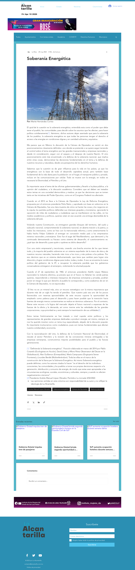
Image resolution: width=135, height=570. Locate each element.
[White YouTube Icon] (40, 555)
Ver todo (116, 421)
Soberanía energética (61, 389)
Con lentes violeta (46, 37)
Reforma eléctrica (97, 389)
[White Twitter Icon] (34, 555)
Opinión (30, 395)
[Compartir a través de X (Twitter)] (33, 402)
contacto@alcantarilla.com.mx (33, 564)
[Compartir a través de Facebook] (28, 402)
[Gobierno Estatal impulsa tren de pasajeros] (32, 434)
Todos (18, 37)
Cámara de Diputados (79, 389)
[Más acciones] (106, 52)
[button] (42, 24)
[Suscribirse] (92, 545)
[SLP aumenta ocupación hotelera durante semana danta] (103, 434)
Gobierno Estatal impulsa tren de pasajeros (30, 448)
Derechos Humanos (88, 37)
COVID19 (72, 37)
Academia (61, 37)
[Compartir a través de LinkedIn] (39, 402)
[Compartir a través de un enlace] (44, 402)
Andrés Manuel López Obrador (39, 389)
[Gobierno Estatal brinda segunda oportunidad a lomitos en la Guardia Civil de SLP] (67, 434)
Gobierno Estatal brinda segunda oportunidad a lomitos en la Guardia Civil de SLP (66, 448)
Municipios (103, 37)
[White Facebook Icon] (27, 555)
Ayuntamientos (30, 37)
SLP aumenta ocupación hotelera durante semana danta (101, 448)
